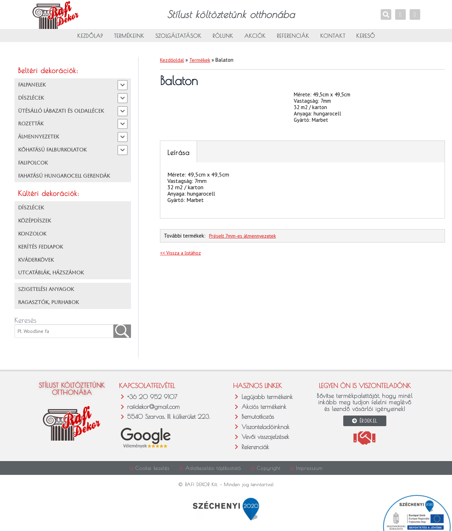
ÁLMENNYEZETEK (38, 139)
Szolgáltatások (178, 41)
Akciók (255, 41)
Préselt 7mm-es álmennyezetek (245, 238)
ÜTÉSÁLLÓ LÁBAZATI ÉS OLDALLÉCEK (61, 113)
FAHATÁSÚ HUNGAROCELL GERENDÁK (64, 178)
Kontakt (332, 41)
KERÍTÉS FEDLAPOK (40, 249)
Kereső (365, 41)
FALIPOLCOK (33, 165)
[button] (13, 518)
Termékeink (129, 41)
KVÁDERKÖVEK (36, 262)
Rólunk (223, 41)
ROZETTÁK (30, 126)
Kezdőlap (90, 41)
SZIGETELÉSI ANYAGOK (46, 291)
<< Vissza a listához (183, 254)
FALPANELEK (32, 87)
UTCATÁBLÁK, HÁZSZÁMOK (51, 275)
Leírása (178, 155)
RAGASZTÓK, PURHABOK (48, 304)
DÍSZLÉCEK (31, 100)
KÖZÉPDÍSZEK (34, 223)
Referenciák (293, 41)
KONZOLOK (32, 236)
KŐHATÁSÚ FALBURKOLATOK (52, 152)
